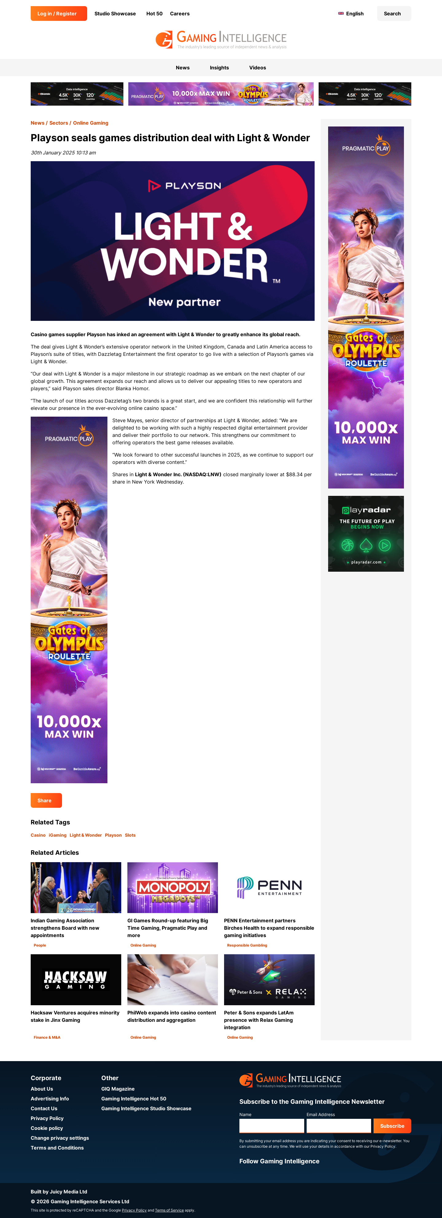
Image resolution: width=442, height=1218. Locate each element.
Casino (38, 835)
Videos (257, 67)
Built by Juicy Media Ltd (59, 1192)
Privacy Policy (47, 1118)
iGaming (58, 835)
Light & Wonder (86, 835)
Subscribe (392, 1126)
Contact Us (44, 1108)
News (38, 123)
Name (245, 1114)
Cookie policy (47, 1128)
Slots (130, 835)
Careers (180, 13)
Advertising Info (50, 1098)
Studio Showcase (115, 13)
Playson (113, 835)
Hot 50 (154, 13)
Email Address (321, 1114)
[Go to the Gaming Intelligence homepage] (221, 40)
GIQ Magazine (118, 1089)
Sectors (58, 123)
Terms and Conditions (57, 1148)
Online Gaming (90, 123)
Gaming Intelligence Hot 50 (133, 1098)
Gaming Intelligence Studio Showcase (146, 1108)
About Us (42, 1089)
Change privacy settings (60, 1138)
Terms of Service (169, 1210)
